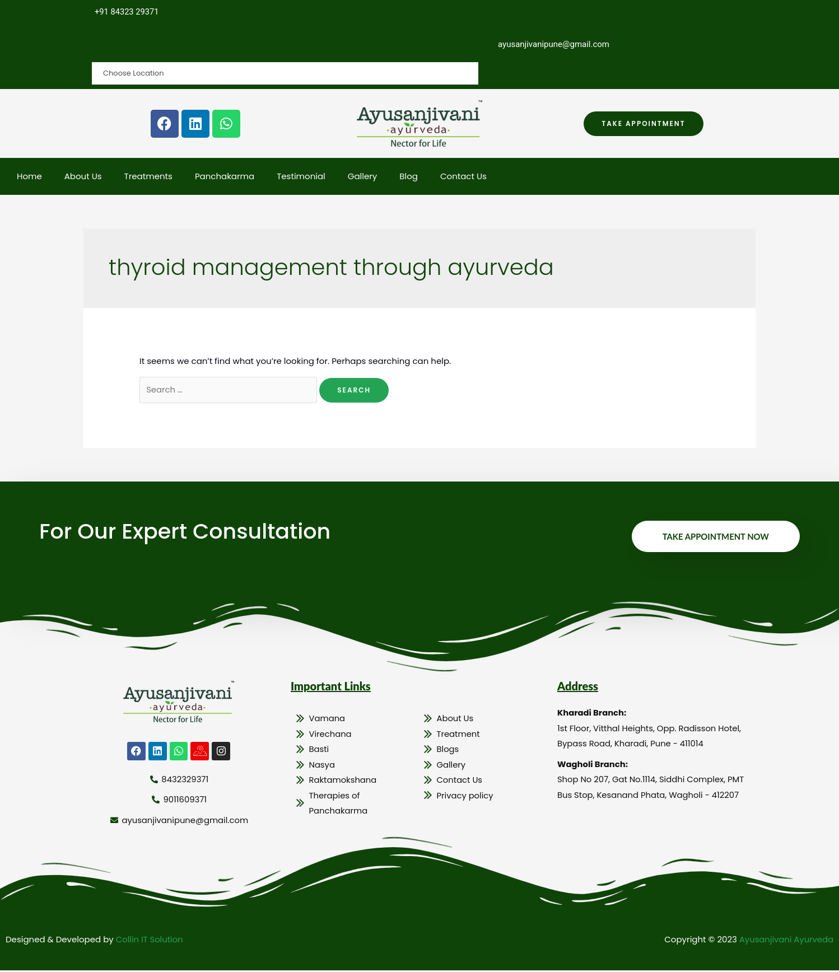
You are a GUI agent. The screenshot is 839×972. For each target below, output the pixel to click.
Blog (408, 177)
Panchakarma (224, 177)
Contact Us (463, 177)
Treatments (148, 177)
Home (29, 177)
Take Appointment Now (715, 537)
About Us (83, 177)
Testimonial (301, 177)
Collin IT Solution (150, 941)
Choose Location (138, 44)
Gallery (362, 177)
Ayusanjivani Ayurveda (785, 941)
